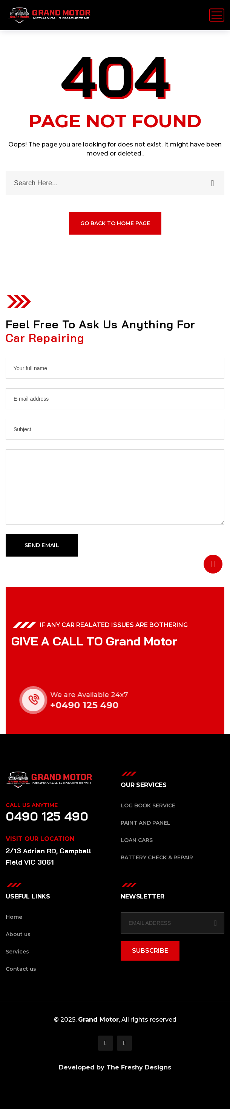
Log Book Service (148, 805)
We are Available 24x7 (97, 695)
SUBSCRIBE (150, 950)
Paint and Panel (145, 822)
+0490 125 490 (92, 705)
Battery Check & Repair (157, 857)
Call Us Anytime (32, 805)
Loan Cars (137, 840)
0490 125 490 (47, 816)
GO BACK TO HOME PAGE (115, 224)
